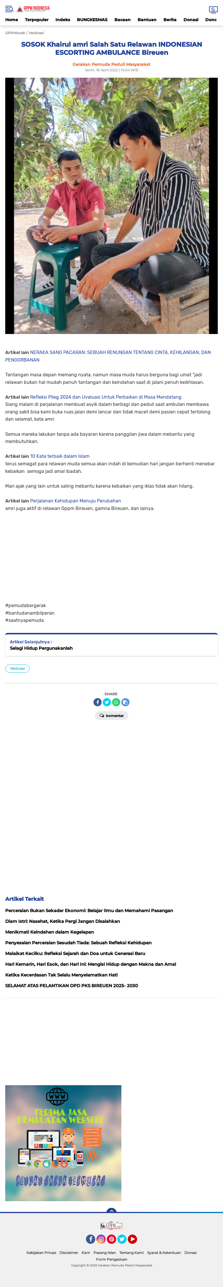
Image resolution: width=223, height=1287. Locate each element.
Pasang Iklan (104, 1252)
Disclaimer (69, 1252)
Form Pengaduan (111, 1259)
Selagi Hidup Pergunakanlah (41, 648)
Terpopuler (36, 19)
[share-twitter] (107, 702)
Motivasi (17, 668)
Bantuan (147, 19)
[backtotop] (111, 1213)
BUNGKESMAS (92, 19)
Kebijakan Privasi (41, 1252)
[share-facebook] (97, 702)
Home (11, 19)
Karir (86, 1252)
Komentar (112, 715)
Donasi (191, 19)
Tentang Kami (131, 1252)
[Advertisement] (111, 552)
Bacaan (122, 19)
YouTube (136, 1242)
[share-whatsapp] (116, 702)
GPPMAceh (15, 33)
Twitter (124, 1242)
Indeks (62, 19)
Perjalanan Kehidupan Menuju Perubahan (75, 501)
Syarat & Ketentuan (164, 1252)
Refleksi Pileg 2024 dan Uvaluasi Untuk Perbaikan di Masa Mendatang (105, 397)
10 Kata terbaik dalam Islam (59, 456)
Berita (170, 19)
